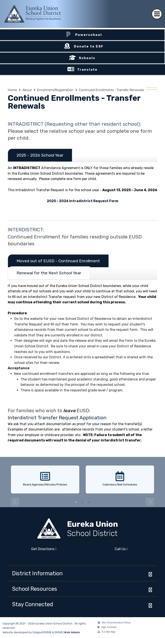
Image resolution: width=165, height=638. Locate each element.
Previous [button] (15, 502)
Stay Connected (32, 604)
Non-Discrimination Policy (114, 623)
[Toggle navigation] (157, 10)
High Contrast (108, 627)
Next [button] (150, 502)
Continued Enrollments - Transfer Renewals (111, 90)
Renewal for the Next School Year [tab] (49, 272)
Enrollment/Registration (55, 90)
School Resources (34, 589)
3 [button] (89, 502)
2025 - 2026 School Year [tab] (40, 155)
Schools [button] (87, 58)
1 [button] (76, 502)
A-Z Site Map (106, 632)
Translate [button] (87, 70)
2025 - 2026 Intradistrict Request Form (82, 201)
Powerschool (88, 35)
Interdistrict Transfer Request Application (57, 418)
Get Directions (32, 550)
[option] (45, 479)
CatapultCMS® (41, 632)
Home (12, 90)
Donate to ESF (88, 46)
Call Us (106, 550)
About (27, 90)
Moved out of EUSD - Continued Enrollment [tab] (58, 260)
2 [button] (82, 502)
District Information (37, 573)
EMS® (58, 632)
